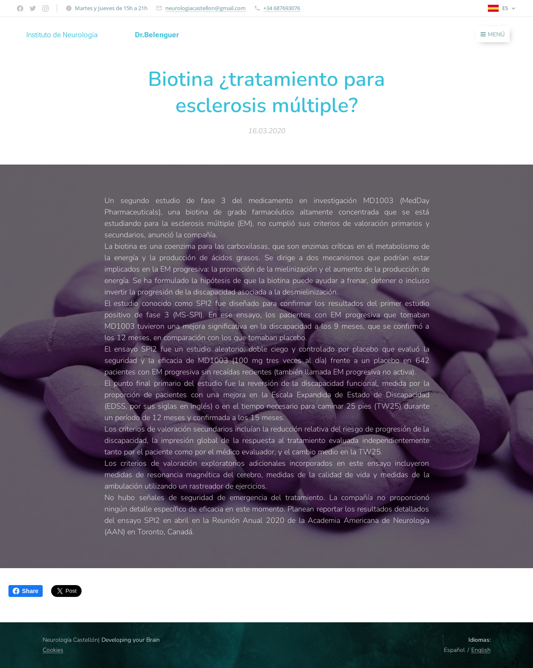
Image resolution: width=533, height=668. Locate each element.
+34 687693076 (281, 8)
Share (25, 591)
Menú (493, 34)
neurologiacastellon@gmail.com (205, 8)
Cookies (53, 650)
